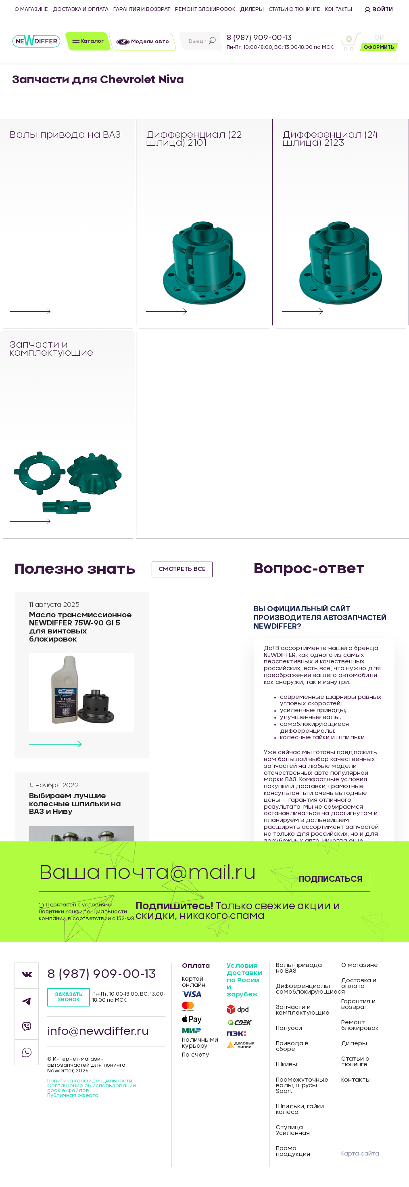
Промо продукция (293, 1151)
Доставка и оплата (81, 9)
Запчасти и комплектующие (52, 349)
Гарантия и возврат (141, 9)
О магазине (31, 9)
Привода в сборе (292, 1046)
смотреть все (185, 569)
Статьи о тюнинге (294, 9)
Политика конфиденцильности (89, 1080)
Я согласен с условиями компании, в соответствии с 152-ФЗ (86, 911)
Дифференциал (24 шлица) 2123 (330, 139)
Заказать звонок (68, 997)
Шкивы (286, 1064)
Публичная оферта (72, 1095)
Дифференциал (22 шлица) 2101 (194, 139)
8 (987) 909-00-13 (259, 38)
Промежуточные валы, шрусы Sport (302, 1085)
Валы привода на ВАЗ (65, 135)
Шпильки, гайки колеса (300, 1109)
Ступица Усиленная (293, 1130)
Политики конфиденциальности (83, 911)
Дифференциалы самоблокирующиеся (302, 989)
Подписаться (322, 878)
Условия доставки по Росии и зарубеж (244, 980)
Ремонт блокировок (205, 9)
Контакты (338, 9)
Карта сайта (360, 1154)
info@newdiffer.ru (98, 1031)
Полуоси (289, 1028)
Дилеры (252, 9)
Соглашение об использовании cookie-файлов (91, 1088)
